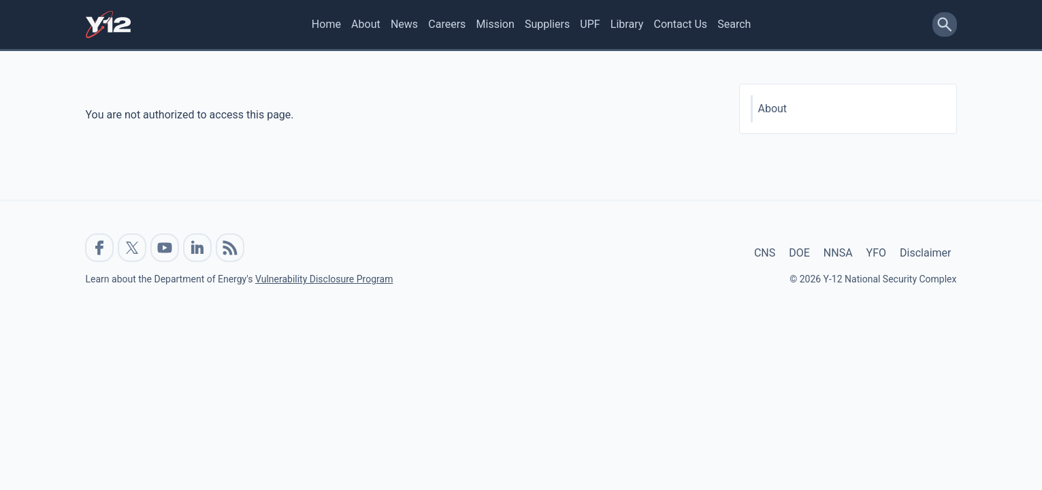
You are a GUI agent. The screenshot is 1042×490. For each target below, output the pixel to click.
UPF (590, 24)
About (365, 24)
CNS (764, 252)
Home (326, 24)
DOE (799, 252)
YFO (876, 252)
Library (626, 24)
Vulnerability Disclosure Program (324, 279)
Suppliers (547, 24)
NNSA (838, 252)
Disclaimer (925, 252)
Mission (495, 24)
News (404, 24)
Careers (447, 24)
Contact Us (680, 24)
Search (734, 24)
